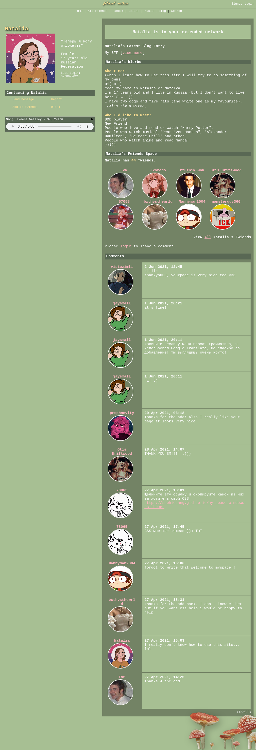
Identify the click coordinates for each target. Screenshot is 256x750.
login (125, 265)
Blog (162, 11)
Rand (118, 11)
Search (176, 11)
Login (249, 4)
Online (134, 11)
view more (132, 55)
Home (79, 11)
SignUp (237, 4)
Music (149, 11)
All (97, 11)
